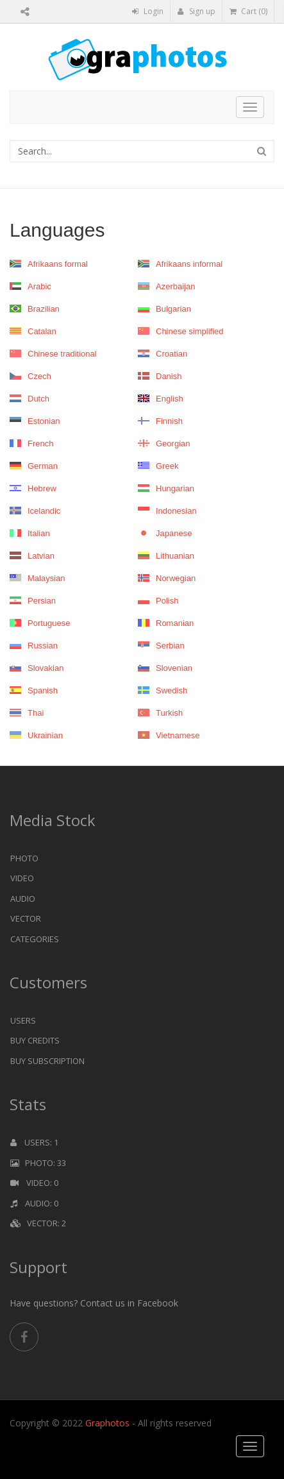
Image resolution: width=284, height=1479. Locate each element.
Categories (34, 939)
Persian (33, 600)
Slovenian (165, 668)
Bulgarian (164, 309)
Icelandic (35, 511)
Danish (159, 376)
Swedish (162, 690)
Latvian (32, 556)
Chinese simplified (181, 331)
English (160, 398)
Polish (158, 600)
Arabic (30, 286)
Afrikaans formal (49, 264)
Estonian (35, 421)
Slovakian (36, 668)
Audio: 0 (34, 1203)
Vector (25, 918)
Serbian (161, 645)
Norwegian (167, 578)
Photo (24, 858)
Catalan (33, 331)
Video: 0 (34, 1182)
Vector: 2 (38, 1223)
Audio (22, 898)
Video (22, 878)
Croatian (162, 354)
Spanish (34, 690)
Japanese (165, 533)
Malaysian (37, 578)
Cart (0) (248, 11)
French (31, 443)
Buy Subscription (47, 1061)
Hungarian (166, 488)
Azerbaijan (166, 286)
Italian (30, 533)
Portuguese (40, 623)
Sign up (196, 11)
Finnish (160, 421)
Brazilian (35, 309)
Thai (27, 713)
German (34, 466)
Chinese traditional (53, 354)
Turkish (160, 713)
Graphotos (108, 1423)
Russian (34, 645)
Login (147, 11)
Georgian (164, 443)
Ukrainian (36, 735)
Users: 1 (34, 1142)
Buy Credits (35, 1040)
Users (23, 1020)
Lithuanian (166, 556)
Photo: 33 (38, 1163)
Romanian (166, 623)
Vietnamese (168, 735)
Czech (30, 376)
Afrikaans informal (180, 264)
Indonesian (167, 511)
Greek (158, 466)
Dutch (29, 398)
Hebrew (33, 488)
